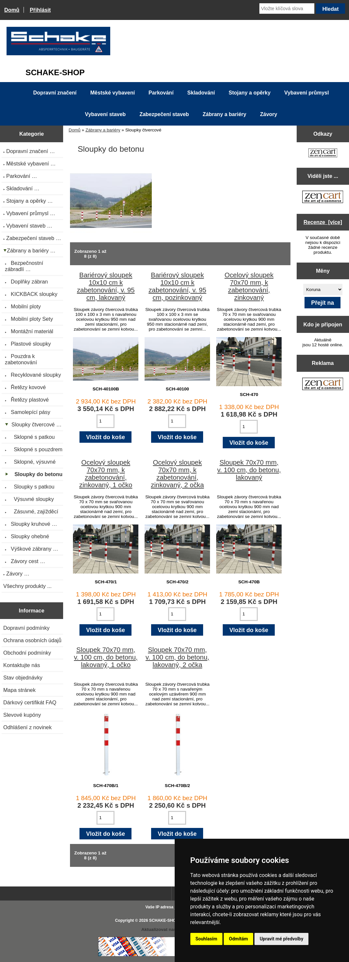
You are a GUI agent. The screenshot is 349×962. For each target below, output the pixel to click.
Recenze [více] (323, 222)
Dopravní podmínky (26, 628)
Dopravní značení (55, 92)
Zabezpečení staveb (164, 114)
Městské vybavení (112, 92)
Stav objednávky (23, 677)
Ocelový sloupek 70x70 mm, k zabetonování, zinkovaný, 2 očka (177, 474)
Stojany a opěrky (249, 92)
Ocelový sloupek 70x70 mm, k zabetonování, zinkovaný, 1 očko (105, 474)
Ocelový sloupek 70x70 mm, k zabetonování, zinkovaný (249, 286)
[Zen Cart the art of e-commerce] (322, 153)
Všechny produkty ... (27, 586)
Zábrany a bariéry (102, 130)
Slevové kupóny (22, 715)
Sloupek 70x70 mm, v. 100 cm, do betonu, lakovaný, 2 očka (177, 657)
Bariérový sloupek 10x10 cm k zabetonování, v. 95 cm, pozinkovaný (177, 286)
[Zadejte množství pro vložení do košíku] (105, 421)
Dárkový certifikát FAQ (29, 702)
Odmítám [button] (238, 938)
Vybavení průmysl (306, 92)
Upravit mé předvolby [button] (281, 938)
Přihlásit (40, 10)
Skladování (201, 92)
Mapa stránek (19, 690)
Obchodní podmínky (27, 653)
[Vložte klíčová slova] (286, 8)
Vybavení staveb (105, 114)
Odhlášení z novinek (27, 727)
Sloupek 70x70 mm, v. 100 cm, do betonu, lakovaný (249, 470)
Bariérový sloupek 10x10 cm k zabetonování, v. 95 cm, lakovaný (105, 286)
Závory (268, 114)
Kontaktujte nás (21, 665)
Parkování (160, 92)
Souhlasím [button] (207, 938)
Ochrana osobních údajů (32, 640)
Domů (11, 10)
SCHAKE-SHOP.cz (166, 920)
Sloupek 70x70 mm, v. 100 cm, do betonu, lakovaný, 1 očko (106, 657)
